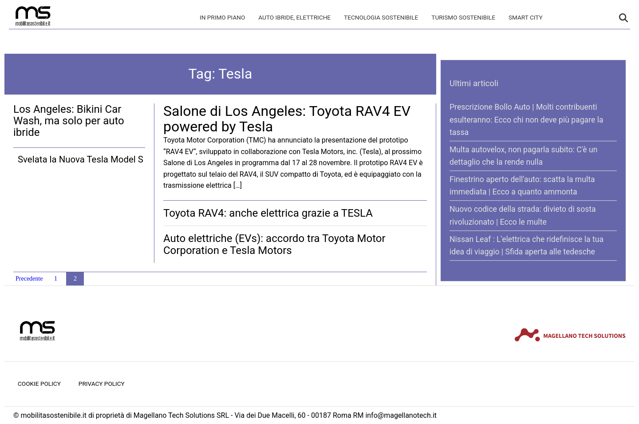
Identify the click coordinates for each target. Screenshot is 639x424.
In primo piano (222, 17)
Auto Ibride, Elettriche (294, 17)
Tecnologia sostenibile (381, 17)
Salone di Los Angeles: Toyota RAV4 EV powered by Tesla (286, 119)
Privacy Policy (102, 383)
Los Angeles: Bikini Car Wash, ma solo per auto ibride (68, 121)
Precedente (29, 278)
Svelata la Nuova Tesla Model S (80, 159)
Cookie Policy (39, 383)
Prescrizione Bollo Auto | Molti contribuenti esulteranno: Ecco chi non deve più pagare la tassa (526, 120)
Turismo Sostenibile (463, 17)
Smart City (526, 17)
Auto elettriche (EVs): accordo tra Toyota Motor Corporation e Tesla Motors (274, 244)
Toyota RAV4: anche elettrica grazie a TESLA (268, 213)
